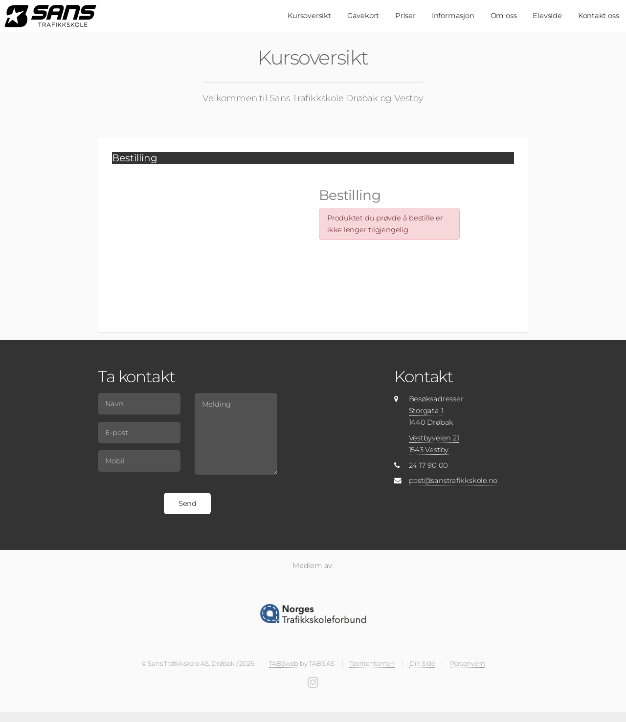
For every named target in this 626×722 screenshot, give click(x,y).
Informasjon (453, 15)
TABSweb (283, 663)
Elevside (547, 15)
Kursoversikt (309, 15)
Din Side (422, 663)
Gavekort (363, 15)
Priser (405, 15)
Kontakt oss (598, 15)
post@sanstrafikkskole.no (453, 480)
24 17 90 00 (428, 465)
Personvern (467, 663)
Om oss (504, 15)
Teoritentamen (372, 663)
